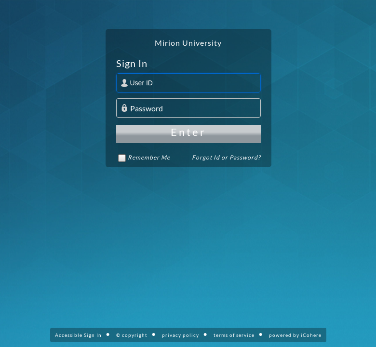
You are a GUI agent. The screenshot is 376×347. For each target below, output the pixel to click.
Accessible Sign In (78, 335)
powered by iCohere (295, 335)
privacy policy (180, 335)
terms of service (234, 335)
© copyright (132, 335)
